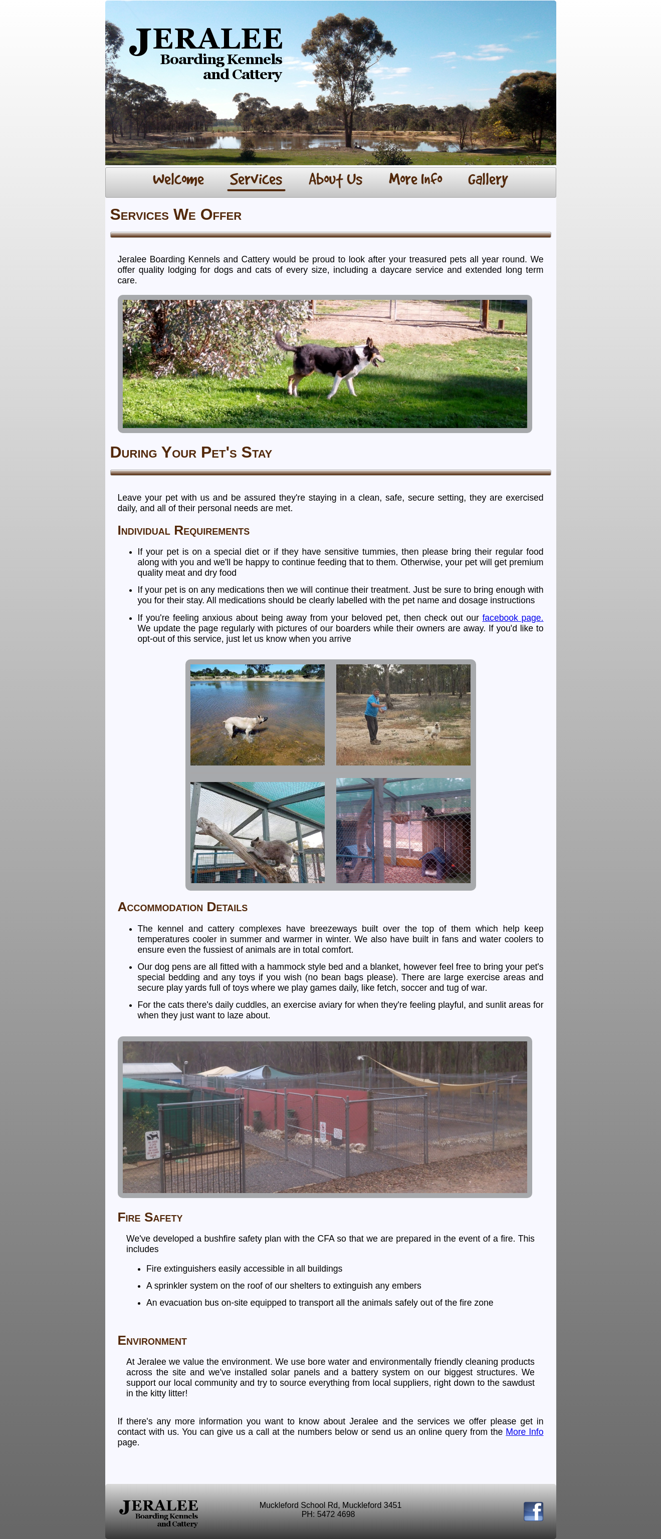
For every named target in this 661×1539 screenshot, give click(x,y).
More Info (524, 1432)
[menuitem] (178, 180)
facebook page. (512, 618)
